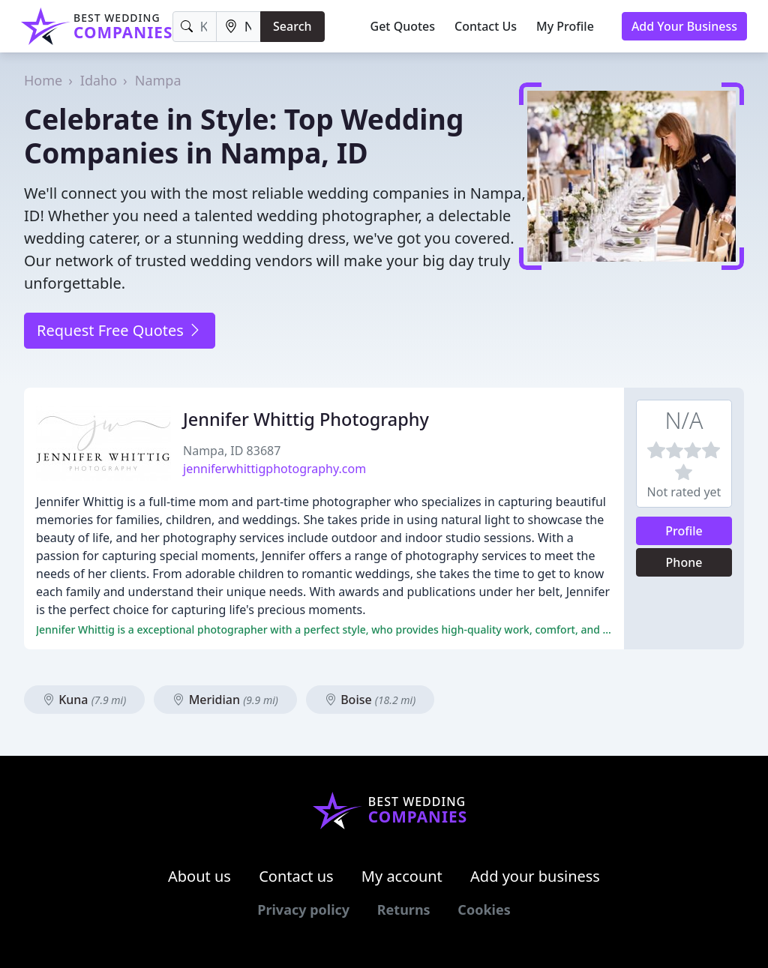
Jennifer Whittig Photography (306, 419)
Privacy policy (303, 910)
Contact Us (485, 26)
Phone (684, 562)
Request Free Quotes (119, 330)
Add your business (535, 876)
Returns (403, 910)
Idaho (98, 80)
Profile (684, 531)
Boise (370, 699)
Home (43, 80)
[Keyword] (194, 26)
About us (199, 876)
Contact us (296, 876)
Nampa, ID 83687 (231, 450)
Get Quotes (403, 26)
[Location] (238, 26)
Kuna (84, 699)
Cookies (484, 910)
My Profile (565, 26)
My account (402, 876)
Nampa (158, 80)
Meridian (225, 699)
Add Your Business (684, 26)
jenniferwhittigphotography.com (274, 468)
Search (292, 26)
